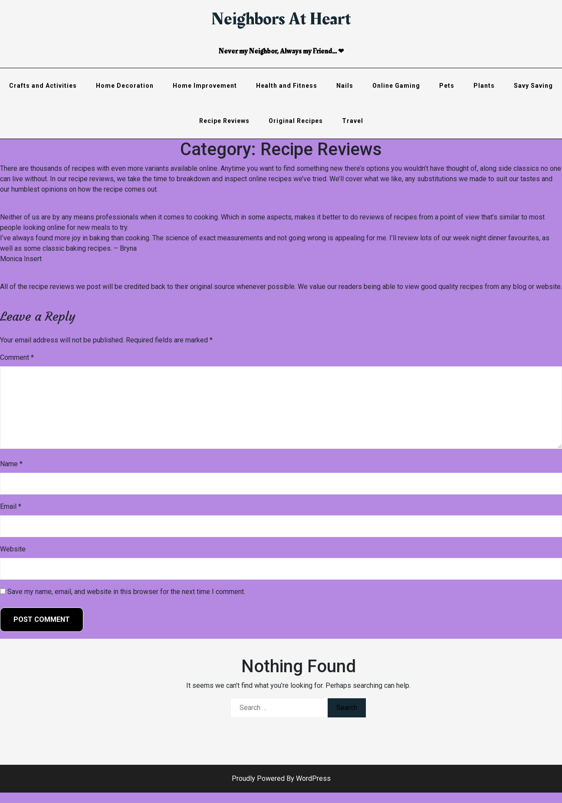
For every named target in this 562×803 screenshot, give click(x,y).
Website (13, 549)
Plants (484, 85)
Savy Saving (533, 85)
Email (10, 506)
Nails (344, 85)
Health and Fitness (286, 85)
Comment (17, 357)
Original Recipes (296, 120)
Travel (352, 120)
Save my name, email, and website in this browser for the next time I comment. (126, 591)
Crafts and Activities (43, 85)
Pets (446, 85)
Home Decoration (125, 85)
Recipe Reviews (224, 120)
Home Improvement (205, 85)
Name (11, 464)
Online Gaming (396, 85)
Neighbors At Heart (281, 19)
